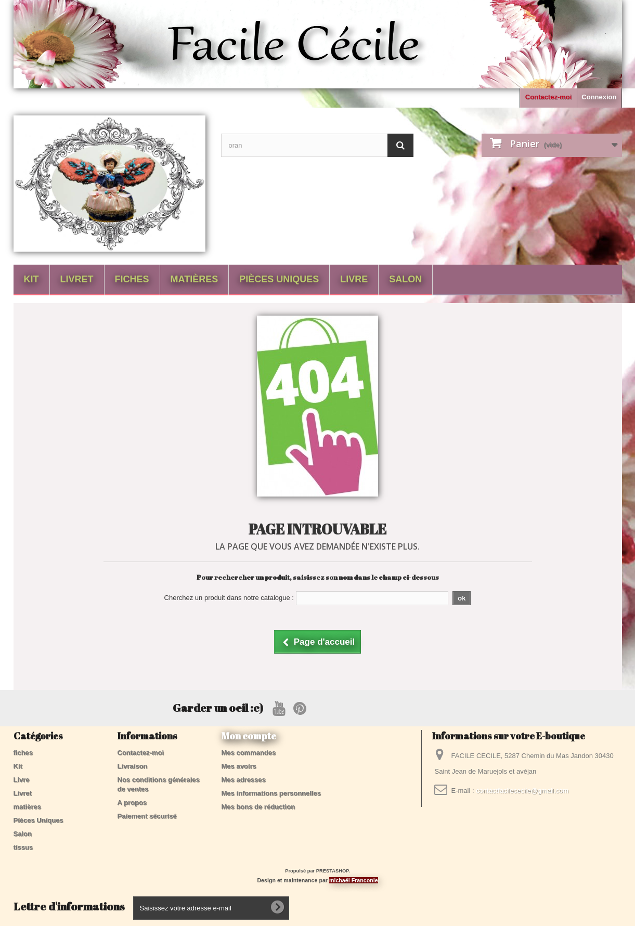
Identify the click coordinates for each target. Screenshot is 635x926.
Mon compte (249, 735)
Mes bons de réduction (258, 807)
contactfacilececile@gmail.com (522, 790)
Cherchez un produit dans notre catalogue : (229, 598)
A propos (132, 802)
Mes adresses (244, 780)
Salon (405, 279)
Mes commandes (249, 753)
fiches (132, 279)
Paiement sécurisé (147, 816)
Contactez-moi (548, 97)
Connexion (598, 97)
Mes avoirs (239, 766)
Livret (77, 279)
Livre (354, 279)
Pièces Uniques (279, 279)
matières (194, 279)
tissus (23, 847)
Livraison (133, 766)
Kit (31, 279)
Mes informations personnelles (271, 793)
